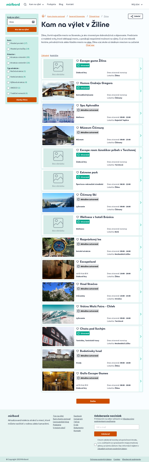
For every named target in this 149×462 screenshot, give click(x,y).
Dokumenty (78, 427)
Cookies (117, 459)
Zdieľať (135, 16)
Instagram (78, 419)
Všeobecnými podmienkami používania (114, 420)
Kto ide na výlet (22, 29)
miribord (13, 4)
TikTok (76, 422)
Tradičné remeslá (19, 93)
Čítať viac (90, 45)
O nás (76, 424)
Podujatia (51, 4)
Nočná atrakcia (18, 71)
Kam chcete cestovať (56, 16)
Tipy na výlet (58, 416)
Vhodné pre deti (18, 43)
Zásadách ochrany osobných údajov (112, 448)
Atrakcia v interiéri (20, 57)
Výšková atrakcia (18, 82)
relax (89, 42)
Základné (45, 55)
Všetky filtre (21, 100)
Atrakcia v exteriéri (20, 62)
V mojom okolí (59, 427)
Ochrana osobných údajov (101, 459)
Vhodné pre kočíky (19, 48)
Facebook (78, 416)
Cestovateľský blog (61, 422)
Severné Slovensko (77, 16)
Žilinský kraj (94, 16)
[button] (36, 4)
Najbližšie (54, 55)
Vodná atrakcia (17, 76)
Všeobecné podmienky (131, 459)
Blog (61, 4)
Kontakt (70, 4)
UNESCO (15, 87)
